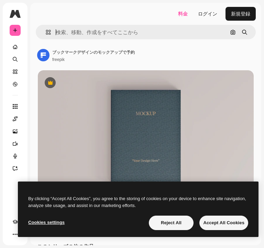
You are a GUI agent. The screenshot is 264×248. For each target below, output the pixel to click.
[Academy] (15, 221)
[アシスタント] (15, 168)
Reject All (171, 222)
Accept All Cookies (223, 222)
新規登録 (240, 14)
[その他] (15, 234)
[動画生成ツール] (15, 143)
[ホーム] (15, 46)
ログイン (207, 14)
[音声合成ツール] (15, 156)
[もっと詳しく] (15, 84)
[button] (45, 32)
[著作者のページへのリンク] (43, 55)
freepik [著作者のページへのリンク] (58, 59)
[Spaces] (15, 118)
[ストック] (15, 71)
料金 (183, 14)
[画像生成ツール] (15, 131)
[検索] (15, 59)
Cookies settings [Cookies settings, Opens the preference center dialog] (46, 222)
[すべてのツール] (15, 106)
